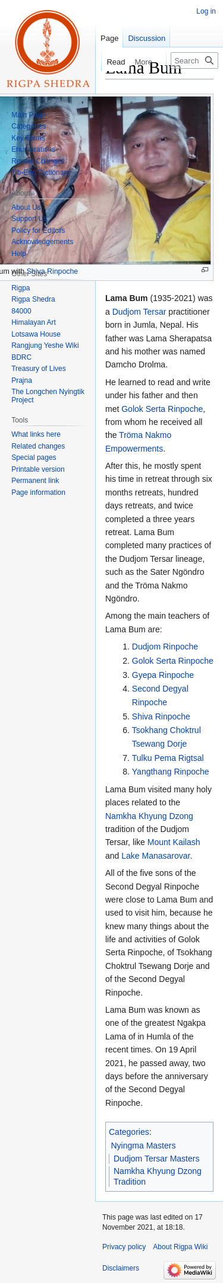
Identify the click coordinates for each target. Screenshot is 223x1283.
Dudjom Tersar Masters (156, 1158)
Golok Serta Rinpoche (162, 409)
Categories (129, 1132)
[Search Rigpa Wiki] (194, 60)
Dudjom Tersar (139, 311)
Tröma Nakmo (145, 435)
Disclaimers (120, 1268)
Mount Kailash (173, 842)
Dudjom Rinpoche (165, 646)
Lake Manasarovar (155, 855)
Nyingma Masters (143, 1145)
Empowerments (134, 448)
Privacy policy (124, 1247)
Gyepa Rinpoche (163, 675)
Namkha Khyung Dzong (149, 816)
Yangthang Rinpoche (170, 771)
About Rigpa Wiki (180, 1247)
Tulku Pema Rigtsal (168, 758)
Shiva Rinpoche (161, 716)
